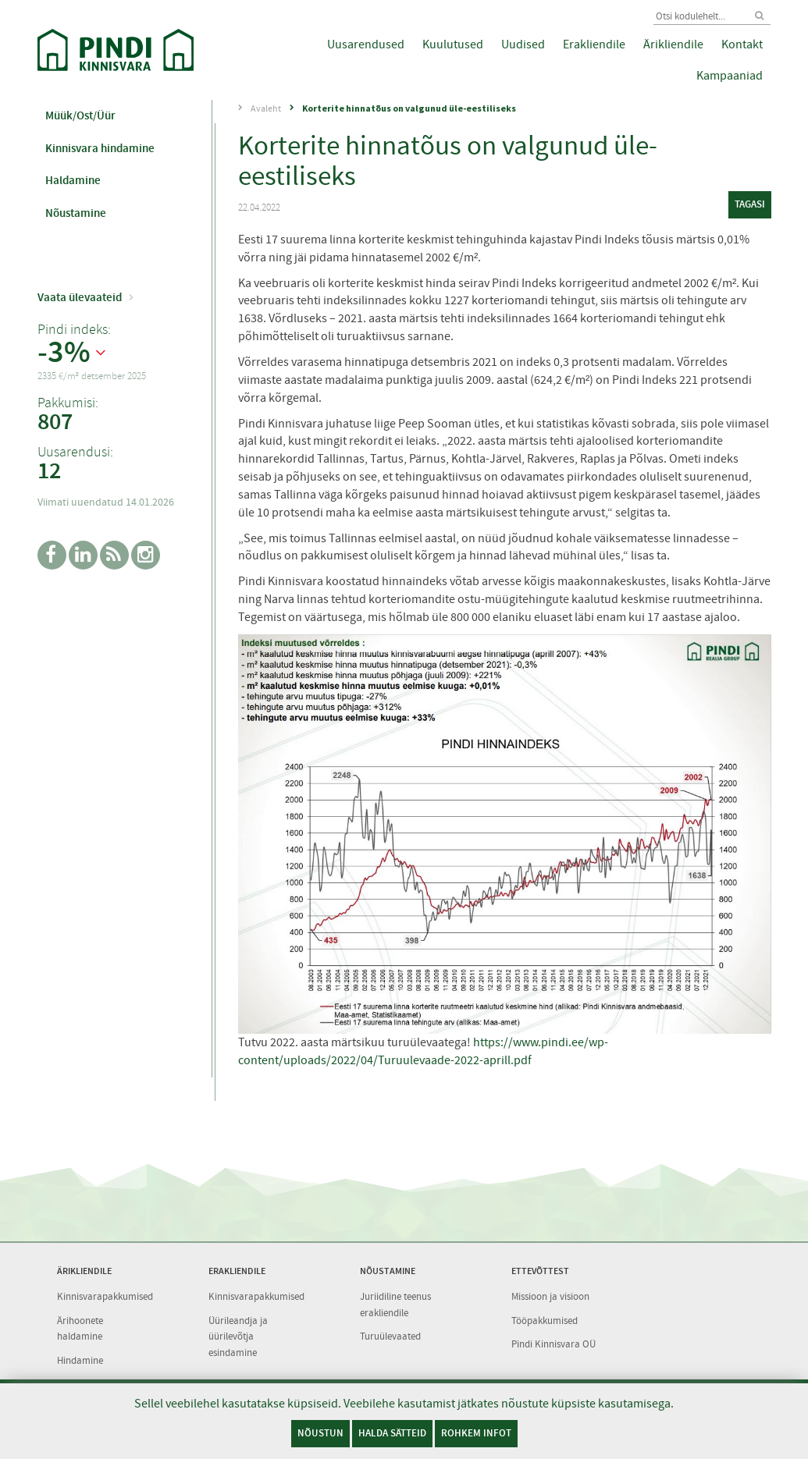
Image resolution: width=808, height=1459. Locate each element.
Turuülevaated (390, 1336)
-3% (64, 352)
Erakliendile (594, 44)
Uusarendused (365, 44)
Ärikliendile (673, 44)
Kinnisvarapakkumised (105, 1296)
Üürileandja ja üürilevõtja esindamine (238, 1336)
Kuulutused (452, 44)
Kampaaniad (729, 75)
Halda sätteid (392, 1432)
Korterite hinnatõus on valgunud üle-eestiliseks (409, 108)
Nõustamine (75, 213)
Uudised (523, 44)
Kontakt (742, 44)
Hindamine (80, 1360)
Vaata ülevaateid (79, 297)
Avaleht (266, 108)
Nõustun (320, 1432)
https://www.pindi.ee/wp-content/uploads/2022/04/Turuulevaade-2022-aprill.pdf (423, 1051)
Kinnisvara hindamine (100, 148)
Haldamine (73, 180)
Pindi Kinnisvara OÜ (553, 1344)
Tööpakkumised (544, 1320)
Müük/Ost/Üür (80, 115)
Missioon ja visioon (550, 1296)
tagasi (750, 204)
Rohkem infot (476, 1432)
